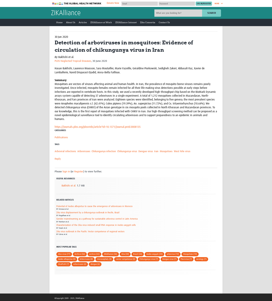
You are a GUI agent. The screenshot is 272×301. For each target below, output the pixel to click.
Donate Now (113, 3)
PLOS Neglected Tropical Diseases (73, 61)
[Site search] (178, 13)
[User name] (139, 4)
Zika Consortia (147, 22)
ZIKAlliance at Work (101, 22)
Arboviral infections (65, 151)
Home (59, 22)
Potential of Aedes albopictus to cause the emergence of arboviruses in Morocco (94, 206)
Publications (61, 137)
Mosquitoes (166, 151)
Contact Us (164, 22)
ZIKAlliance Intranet (126, 22)
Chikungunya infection (104, 151)
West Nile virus (182, 151)
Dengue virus (145, 151)
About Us (70, 22)
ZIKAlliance (66, 13)
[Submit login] (204, 4)
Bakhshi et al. (69, 185)
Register (78, 171)
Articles (83, 22)
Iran (156, 151)
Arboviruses (83, 151)
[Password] (177, 4)
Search (211, 13)
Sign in (66, 171)
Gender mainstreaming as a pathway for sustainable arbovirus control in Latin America (97, 219)
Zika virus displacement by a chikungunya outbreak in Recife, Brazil (87, 213)
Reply (58, 159)
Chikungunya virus (127, 151)
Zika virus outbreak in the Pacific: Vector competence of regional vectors (90, 231)
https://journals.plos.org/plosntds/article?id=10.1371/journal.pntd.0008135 (98, 127)
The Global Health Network (77, 3)
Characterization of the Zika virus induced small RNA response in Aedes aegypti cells (96, 225)
